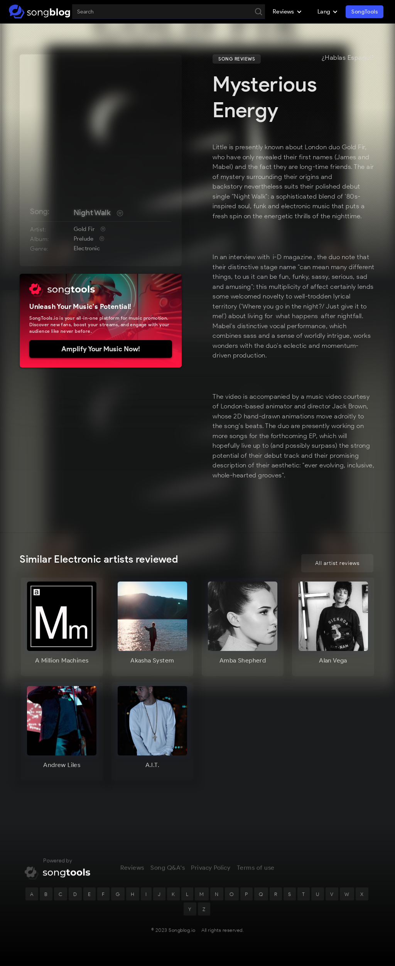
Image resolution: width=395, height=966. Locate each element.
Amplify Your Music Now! (100, 349)
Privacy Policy (210, 869)
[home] (39, 12)
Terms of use (256, 869)
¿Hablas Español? (348, 57)
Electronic (87, 248)
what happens (297, 316)
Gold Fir (84, 229)
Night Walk (92, 212)
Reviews (132, 869)
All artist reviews (337, 563)
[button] (287, 11)
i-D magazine (292, 257)
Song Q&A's (167, 869)
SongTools (364, 11)
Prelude (84, 238)
